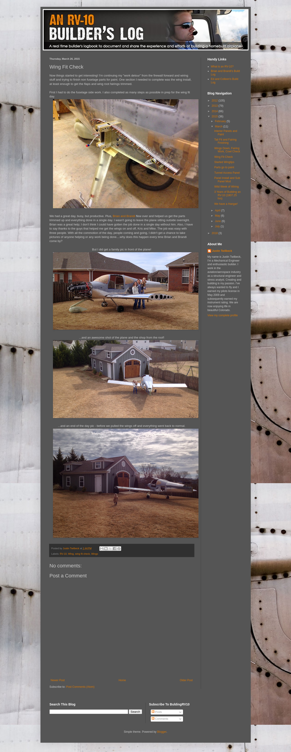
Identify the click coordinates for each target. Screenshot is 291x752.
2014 (215, 111)
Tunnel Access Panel (227, 172)
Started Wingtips (224, 162)
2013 (215, 105)
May (218, 215)
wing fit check (82, 553)
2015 (215, 116)
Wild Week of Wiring (226, 186)
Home (122, 680)
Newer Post (58, 680)
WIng (71, 553)
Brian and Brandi (124, 216)
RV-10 (63, 553)
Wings (94, 553)
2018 (215, 233)
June (218, 221)
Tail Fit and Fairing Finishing (225, 141)
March (219, 126)
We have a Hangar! (226, 203)
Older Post (186, 680)
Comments (160, 718)
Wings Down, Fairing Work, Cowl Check (227, 150)
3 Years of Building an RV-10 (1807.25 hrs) (227, 195)
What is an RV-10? (222, 66)
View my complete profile (223, 315)
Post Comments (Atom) (80, 686)
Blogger (161, 731)
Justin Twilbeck (222, 250)
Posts (157, 712)
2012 (215, 100)
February (220, 121)
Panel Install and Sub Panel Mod (227, 179)
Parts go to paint (224, 167)
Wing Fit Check (223, 156)
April (218, 210)
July (218, 226)
